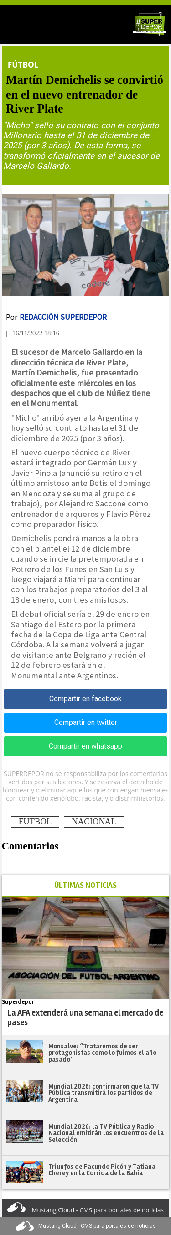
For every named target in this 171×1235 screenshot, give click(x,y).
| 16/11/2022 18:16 (32, 333)
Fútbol (23, 64)
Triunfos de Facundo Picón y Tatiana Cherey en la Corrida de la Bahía (101, 1170)
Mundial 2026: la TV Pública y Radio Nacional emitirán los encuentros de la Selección (106, 1133)
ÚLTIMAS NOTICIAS (85, 885)
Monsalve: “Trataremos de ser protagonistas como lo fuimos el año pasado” (102, 1052)
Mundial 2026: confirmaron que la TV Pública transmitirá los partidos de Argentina (103, 1093)
